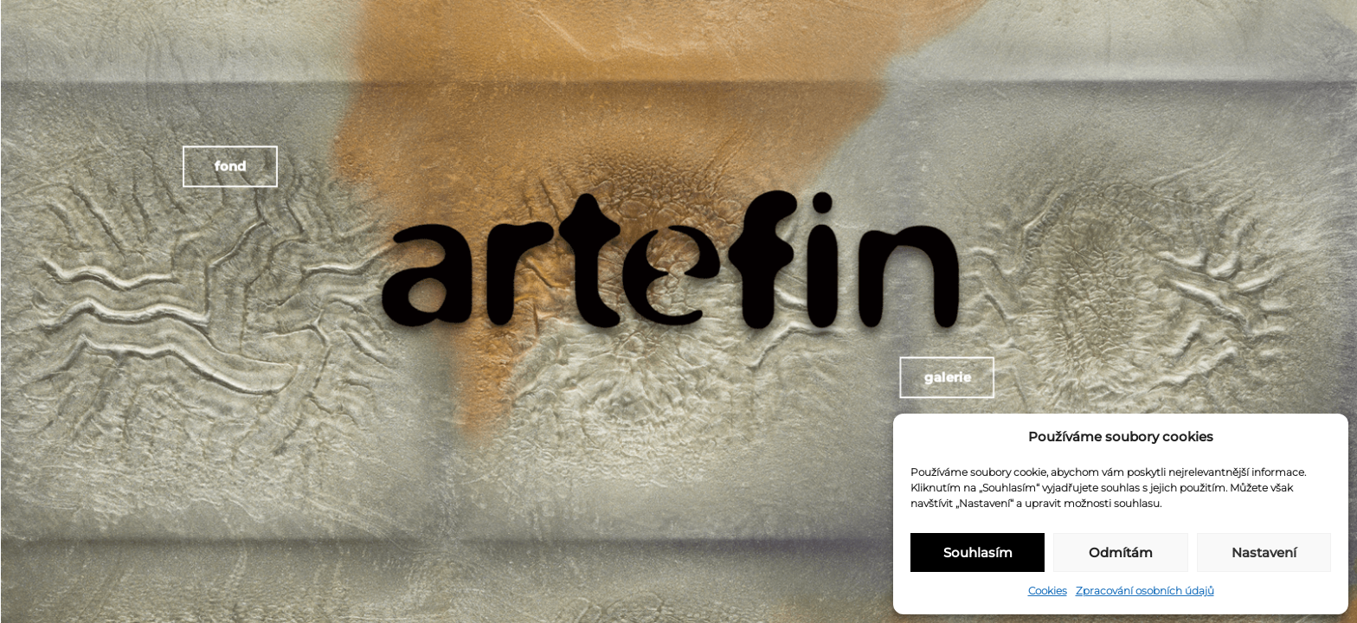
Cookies (1047, 590)
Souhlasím (978, 552)
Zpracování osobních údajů (1145, 590)
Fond (226, 162)
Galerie (942, 379)
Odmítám (1121, 552)
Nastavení (1264, 552)
